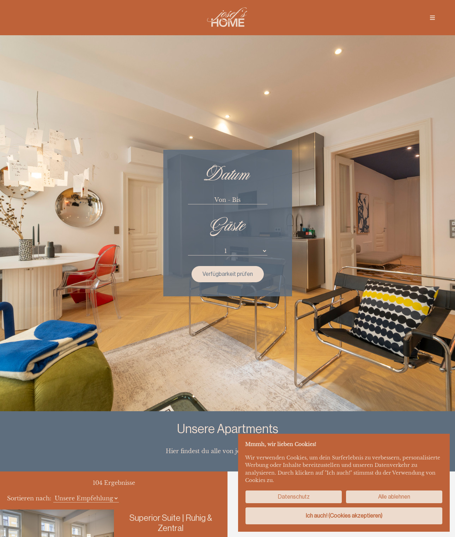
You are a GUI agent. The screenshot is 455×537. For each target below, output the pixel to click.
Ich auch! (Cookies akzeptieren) (344, 515)
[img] (432, 17)
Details (170, 435)
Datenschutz (294, 496)
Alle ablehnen (394, 496)
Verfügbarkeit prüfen (227, 132)
